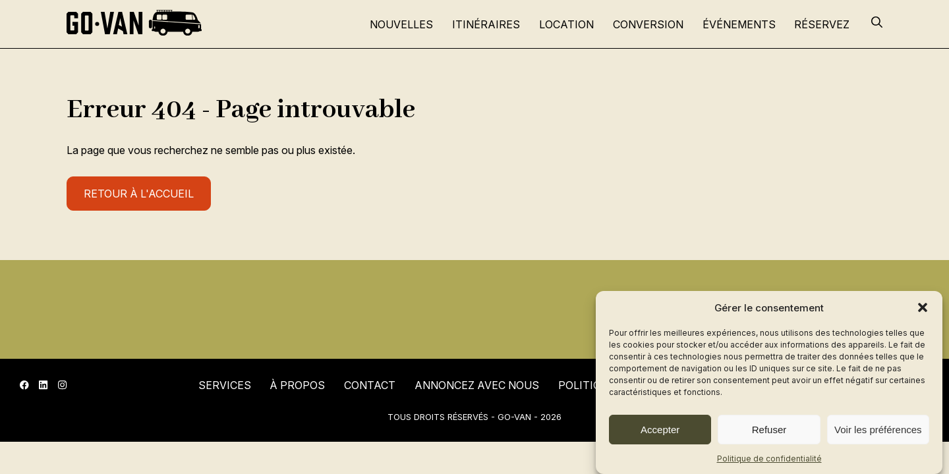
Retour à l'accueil (139, 193)
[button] (922, 307)
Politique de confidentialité (769, 458)
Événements (739, 24)
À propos (297, 385)
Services (224, 385)
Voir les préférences (878, 429)
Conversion (648, 24)
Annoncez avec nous (477, 385)
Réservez (821, 24)
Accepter (660, 429)
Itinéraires (486, 24)
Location (566, 24)
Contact (369, 385)
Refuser (769, 429)
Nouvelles (401, 24)
